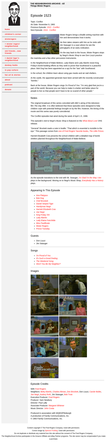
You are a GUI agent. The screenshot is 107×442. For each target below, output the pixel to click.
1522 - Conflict (53, 27)
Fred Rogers (40, 389)
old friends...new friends (13, 52)
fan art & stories (12, 75)
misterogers (10, 39)
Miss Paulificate (43, 223)
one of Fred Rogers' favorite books (73, 131)
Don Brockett (72, 392)
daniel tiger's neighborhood (12, 59)
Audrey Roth (45, 394)
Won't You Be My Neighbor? (48, 264)
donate (8, 90)
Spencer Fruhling (51, 431)
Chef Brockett (42, 201)
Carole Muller (95, 392)
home (7, 29)
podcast (8, 85)
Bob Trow (68, 394)
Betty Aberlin (46, 392)
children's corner (13, 34)
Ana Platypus (42, 195)
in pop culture (11, 70)
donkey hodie (11, 65)
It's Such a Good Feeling (47, 258)
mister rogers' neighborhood (12, 45)
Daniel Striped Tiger (44, 204)
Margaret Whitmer (56, 405)
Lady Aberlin (41, 217)
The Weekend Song (45, 261)
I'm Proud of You (43, 255)
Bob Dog (40, 198)
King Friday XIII (43, 215)
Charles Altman (59, 392)
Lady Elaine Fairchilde (45, 220)
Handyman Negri (43, 206)
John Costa (49, 408)
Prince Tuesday (43, 229)
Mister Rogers (42, 226)
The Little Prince (96, 131)
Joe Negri (40, 212)
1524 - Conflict (49, 30)
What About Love (90, 121)
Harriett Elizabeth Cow (46, 209)
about (7, 80)
